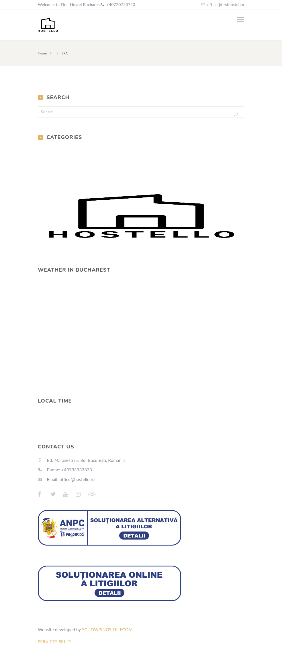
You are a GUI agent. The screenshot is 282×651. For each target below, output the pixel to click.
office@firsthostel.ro (225, 4)
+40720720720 (120, 4)
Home (42, 53)
